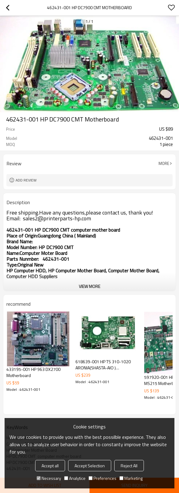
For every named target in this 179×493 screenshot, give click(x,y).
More (164, 163)
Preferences (102, 478)
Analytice (75, 478)
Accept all (50, 465)
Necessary (49, 478)
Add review (26, 180)
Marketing (131, 478)
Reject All (129, 465)
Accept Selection (90, 465)
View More (89, 286)
